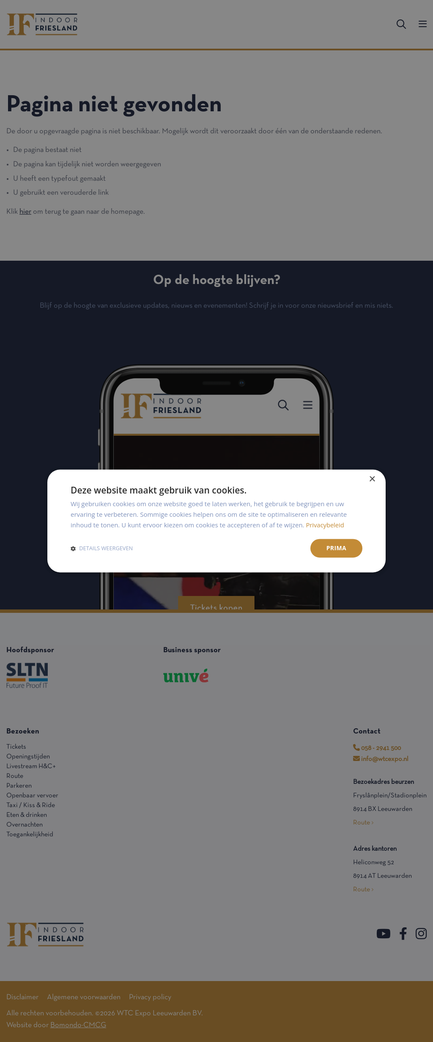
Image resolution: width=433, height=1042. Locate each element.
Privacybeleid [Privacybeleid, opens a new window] (325, 525)
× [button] (372, 479)
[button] (102, 548)
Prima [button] (336, 548)
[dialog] (216, 520)
